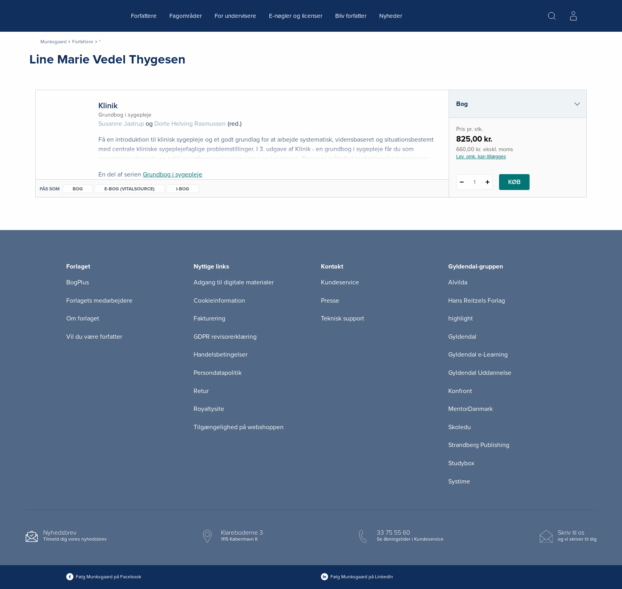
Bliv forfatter (351, 15)
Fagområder (185, 15)
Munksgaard (53, 41)
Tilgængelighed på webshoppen (239, 427)
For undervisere (235, 15)
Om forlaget (82, 318)
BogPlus (77, 282)
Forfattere (144, 15)
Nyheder (390, 15)
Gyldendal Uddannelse (479, 373)
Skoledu (459, 427)
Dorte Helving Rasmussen (190, 124)
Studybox (461, 463)
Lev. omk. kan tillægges (481, 156)
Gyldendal (462, 337)
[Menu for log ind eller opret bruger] (573, 16)
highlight (460, 318)
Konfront (460, 391)
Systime (459, 481)
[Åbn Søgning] (552, 16)
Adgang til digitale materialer (234, 282)
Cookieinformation (219, 301)
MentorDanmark (470, 409)
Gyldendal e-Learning (478, 355)
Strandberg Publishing (478, 445)
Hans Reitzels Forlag (476, 301)
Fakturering (209, 318)
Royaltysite (209, 409)
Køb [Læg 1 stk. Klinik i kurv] (514, 182)
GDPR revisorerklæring (225, 337)
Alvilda (457, 282)
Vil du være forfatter (94, 337)
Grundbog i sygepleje (172, 174)
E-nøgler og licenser (296, 15)
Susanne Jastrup (121, 124)
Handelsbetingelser (221, 355)
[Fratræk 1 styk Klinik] (461, 182)
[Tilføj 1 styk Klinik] (487, 182)
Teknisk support (342, 318)
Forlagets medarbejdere (99, 301)
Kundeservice (340, 282)
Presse (330, 301)
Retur (201, 391)
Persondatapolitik (218, 373)
